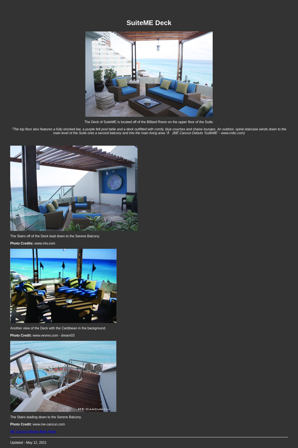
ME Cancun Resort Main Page (33, 431)
